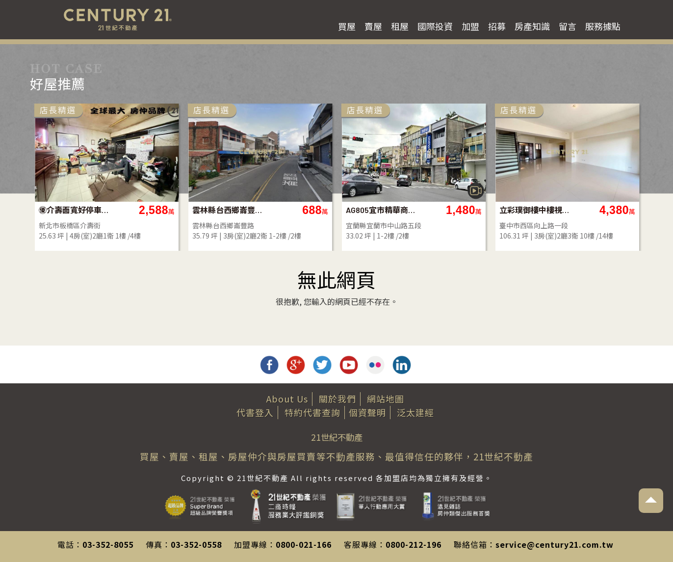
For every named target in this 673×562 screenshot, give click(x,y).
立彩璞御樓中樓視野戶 (534, 209)
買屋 (347, 26)
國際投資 (435, 26)
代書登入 (255, 412)
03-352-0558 (196, 544)
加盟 (470, 26)
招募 (497, 26)
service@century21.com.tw (554, 544)
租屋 (400, 26)
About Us (287, 398)
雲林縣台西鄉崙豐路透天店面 (227, 209)
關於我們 (337, 398)
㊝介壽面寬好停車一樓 (74, 209)
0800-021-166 (304, 544)
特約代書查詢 (312, 412)
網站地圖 (385, 398)
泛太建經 (415, 412)
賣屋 (373, 26)
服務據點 (603, 26)
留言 (567, 26)
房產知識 (532, 26)
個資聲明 (367, 412)
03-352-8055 (107, 544)
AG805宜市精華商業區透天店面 (381, 209)
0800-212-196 (413, 544)
